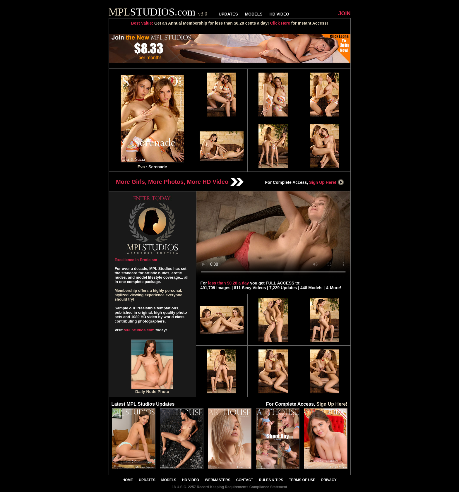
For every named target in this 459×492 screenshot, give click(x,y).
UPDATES (228, 14)
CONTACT (244, 480)
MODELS (254, 14)
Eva (141, 166)
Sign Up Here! (326, 182)
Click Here (280, 23)
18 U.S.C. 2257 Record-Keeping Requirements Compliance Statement (229, 487)
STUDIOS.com (158, 12)
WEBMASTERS (217, 480)
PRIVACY (328, 480)
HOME (127, 480)
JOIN (344, 13)
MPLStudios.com (139, 330)
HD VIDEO (279, 14)
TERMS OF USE (302, 480)
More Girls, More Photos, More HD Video (180, 182)
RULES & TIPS (271, 480)
